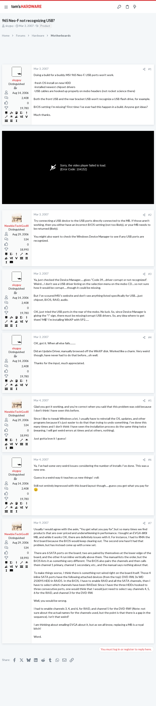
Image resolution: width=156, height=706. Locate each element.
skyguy (9, 25)
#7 (150, 523)
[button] (6, 6)
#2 (150, 214)
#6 (150, 459)
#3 (150, 274)
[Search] (150, 7)
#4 (150, 337)
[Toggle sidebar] (142, 7)
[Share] (144, 69)
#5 (150, 400)
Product (45, 25)
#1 (150, 69)
